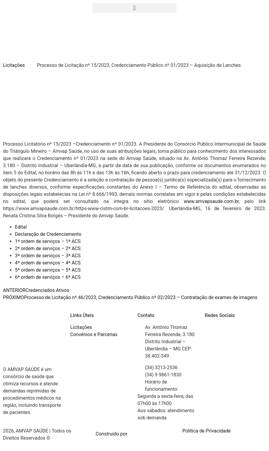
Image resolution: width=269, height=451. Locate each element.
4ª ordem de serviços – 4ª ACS (48, 263)
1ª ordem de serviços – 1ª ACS (48, 241)
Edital (21, 227)
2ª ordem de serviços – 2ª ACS (48, 248)
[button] (134, 8)
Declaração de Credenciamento (48, 234)
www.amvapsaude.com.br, (214, 201)
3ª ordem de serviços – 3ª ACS (48, 255)
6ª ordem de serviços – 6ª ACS (48, 277)
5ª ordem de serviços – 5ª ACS (48, 270)
